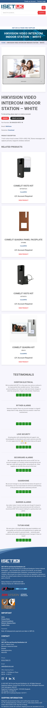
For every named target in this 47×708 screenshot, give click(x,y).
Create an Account (30, 1)
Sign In (5, 107)
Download (11, 119)
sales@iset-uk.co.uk (7, 655)
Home (3, 32)
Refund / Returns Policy (8, 612)
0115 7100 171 (5, 649)
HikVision (8, 115)
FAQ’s (3, 606)
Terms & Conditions (7, 610)
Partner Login (41, 1)
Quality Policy (5, 614)
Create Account (17, 107)
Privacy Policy (5, 608)
